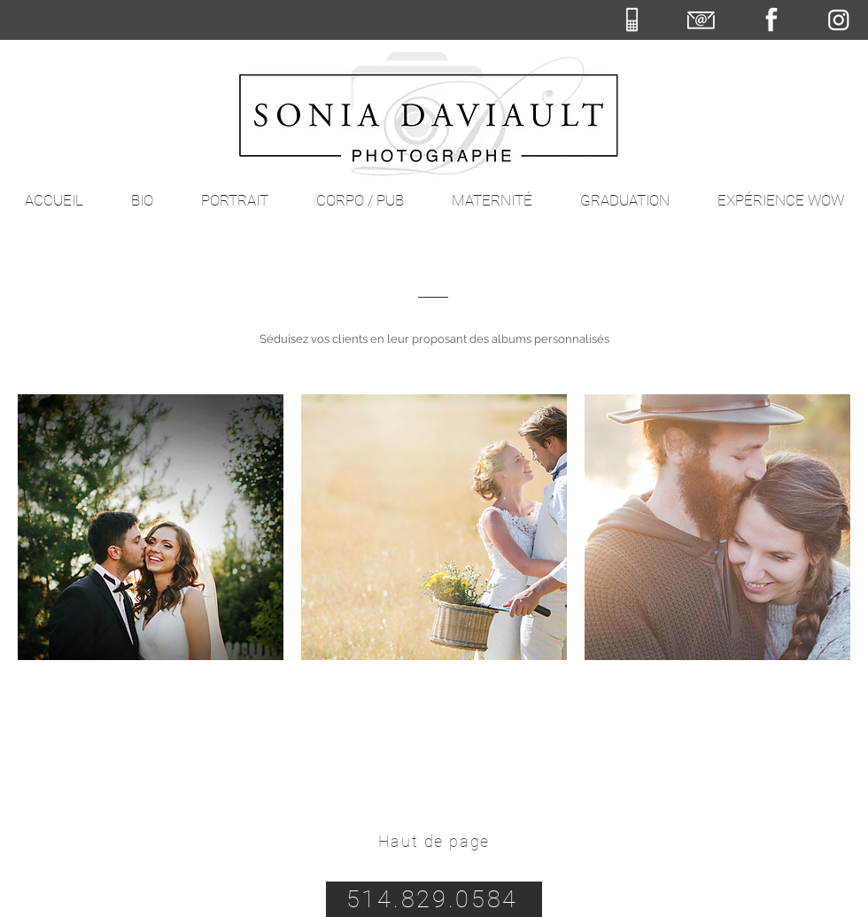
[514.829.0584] (434, 899)
